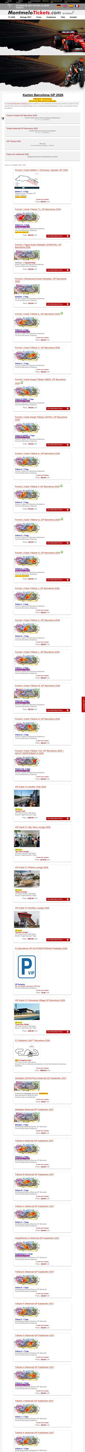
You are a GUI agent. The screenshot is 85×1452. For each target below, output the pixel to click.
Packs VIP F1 (13, 1403)
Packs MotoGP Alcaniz (16, 1413)
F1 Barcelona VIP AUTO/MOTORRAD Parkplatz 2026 (21, 611)
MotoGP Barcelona (38, 1338)
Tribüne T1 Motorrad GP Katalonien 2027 (19, 957)
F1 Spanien (12, 1340)
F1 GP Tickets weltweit (16, 1346)
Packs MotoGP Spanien (16, 1408)
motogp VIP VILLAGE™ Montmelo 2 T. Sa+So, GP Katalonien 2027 (19, 1226)
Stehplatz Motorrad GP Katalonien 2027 (18, 707)
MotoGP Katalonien (38, 1340)
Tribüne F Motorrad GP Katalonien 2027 (18, 814)
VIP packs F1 (65, 1335)
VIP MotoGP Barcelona (68, 1351)
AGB (10, 1376)
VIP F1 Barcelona (66, 1333)
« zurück (72, 1292)
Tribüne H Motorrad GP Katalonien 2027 (18, 849)
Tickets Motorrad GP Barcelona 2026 (22, 128)
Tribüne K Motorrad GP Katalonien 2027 (18, 885)
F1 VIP (10, 1348)
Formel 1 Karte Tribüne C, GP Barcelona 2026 (59, 250)
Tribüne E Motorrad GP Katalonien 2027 (56, 778)
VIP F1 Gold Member (68, 1340)
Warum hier (12, 1373)
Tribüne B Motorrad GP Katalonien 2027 (18, 743)
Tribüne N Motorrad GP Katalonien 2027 (56, 921)
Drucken (78, 1292)
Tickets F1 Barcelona (68, 1368)
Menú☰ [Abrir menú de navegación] (10, 6)
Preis (24, 165)
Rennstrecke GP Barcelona (41, 1365)
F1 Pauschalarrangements (17, 1358)
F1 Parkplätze (13, 1343)
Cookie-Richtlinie (46, 1437)
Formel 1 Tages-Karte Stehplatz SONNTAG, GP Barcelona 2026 (22, 213)
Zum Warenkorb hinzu (63, 199)
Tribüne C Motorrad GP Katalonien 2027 (56, 743)
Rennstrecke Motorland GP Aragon (43, 1368)
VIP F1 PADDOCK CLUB (69, 1346)
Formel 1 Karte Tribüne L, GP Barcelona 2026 (21, 443)
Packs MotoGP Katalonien (17, 1411)
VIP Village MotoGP (67, 1353)
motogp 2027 (25, 17)
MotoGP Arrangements (39, 1348)
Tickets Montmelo (66, 1386)
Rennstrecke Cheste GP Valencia (43, 1370)
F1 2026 (11, 17)
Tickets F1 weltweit (67, 1370)
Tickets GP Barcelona (68, 1383)
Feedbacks (51, 17)
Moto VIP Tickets (37, 1351)
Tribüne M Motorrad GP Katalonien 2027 (18, 921)
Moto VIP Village (37, 1353)
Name (20, 165)
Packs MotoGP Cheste (16, 1418)
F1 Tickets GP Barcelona (17, 1356)
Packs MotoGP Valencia (16, 1426)
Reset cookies (47, 1445)
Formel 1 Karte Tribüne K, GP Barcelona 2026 (59, 409)
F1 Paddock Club (14, 1351)
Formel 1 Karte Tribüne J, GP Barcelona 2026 (21, 409)
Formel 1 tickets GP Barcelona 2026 (21, 115)
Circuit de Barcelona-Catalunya (42, 1363)
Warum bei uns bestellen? (60, 1437)
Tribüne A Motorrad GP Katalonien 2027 (56, 707)
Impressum (12, 1368)
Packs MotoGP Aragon (16, 1421)
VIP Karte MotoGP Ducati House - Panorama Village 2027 (23, 1136)
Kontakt (73, 17)
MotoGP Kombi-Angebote (40, 1335)
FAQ (63, 17)
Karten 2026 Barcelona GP (13, 1437)
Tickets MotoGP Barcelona (70, 1378)
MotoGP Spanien (37, 1343)
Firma (38, 17)
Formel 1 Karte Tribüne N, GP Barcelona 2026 (21, 482)
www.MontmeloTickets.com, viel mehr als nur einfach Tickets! (67, 1450)
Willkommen (45, 1)
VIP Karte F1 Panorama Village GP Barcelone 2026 (60, 610)
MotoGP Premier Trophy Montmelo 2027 (18, 1179)
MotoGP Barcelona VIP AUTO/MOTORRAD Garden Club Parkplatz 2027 (61, 995)
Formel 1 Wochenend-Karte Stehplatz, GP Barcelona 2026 (59, 213)
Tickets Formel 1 (66, 1365)
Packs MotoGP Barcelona (17, 1416)
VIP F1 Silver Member (68, 1338)
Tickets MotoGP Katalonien (70, 1376)
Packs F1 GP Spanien (16, 1401)
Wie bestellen (72, 1437)
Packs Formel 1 (13, 1395)
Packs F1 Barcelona (15, 1398)
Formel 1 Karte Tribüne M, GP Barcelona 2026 (59, 443)
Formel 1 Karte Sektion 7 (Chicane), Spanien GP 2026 (21, 171)
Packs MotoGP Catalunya (17, 1423)
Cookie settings (38, 1445)
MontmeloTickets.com (17, 1450)
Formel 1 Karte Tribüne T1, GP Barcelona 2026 (60, 171)
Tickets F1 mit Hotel (67, 1373)
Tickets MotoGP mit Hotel (69, 1381)
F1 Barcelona (13, 1338)
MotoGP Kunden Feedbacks (41, 1346)
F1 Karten (11, 1333)
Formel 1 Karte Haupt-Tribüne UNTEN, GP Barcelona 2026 (59, 287)
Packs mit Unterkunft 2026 (17, 154)
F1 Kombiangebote (15, 1335)
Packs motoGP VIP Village (17, 1428)
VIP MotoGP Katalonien (68, 1348)
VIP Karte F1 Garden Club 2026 (22, 519)
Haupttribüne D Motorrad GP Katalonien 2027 (21, 778)
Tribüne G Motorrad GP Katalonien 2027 (56, 814)
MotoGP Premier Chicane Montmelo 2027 (57, 1179)
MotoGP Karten (36, 1333)
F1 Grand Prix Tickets (16, 1353)
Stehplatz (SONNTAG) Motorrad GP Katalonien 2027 (60, 667)
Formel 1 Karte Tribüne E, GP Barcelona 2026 (21, 328)
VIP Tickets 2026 (13, 141)
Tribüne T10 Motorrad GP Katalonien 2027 (57, 957)
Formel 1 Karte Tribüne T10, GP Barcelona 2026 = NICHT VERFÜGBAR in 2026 (60, 483)
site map (80, 1437)
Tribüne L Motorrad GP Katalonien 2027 (56, 885)
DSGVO (37, 1437)
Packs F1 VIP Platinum (16, 1406)
